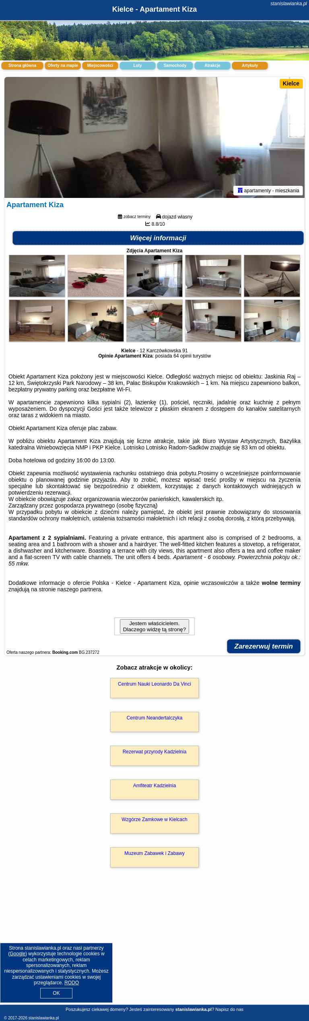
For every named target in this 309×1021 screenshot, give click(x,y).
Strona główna (22, 65)
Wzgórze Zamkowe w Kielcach (154, 819)
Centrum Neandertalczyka (155, 718)
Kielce (291, 83)
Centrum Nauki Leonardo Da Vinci (154, 684)
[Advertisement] (154, 944)
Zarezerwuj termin (264, 646)
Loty (137, 65)
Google (17, 954)
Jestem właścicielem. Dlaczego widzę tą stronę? (154, 626)
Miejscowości (100, 65)
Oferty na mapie (62, 65)
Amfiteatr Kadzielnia (154, 785)
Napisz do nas (229, 1009)
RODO (71, 983)
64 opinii (182, 356)
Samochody (175, 65)
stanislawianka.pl (288, 3)
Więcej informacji (158, 238)
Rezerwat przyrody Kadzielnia (155, 752)
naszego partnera (79, 589)
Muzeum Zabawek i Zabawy (154, 853)
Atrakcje (212, 65)
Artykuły (250, 65)
